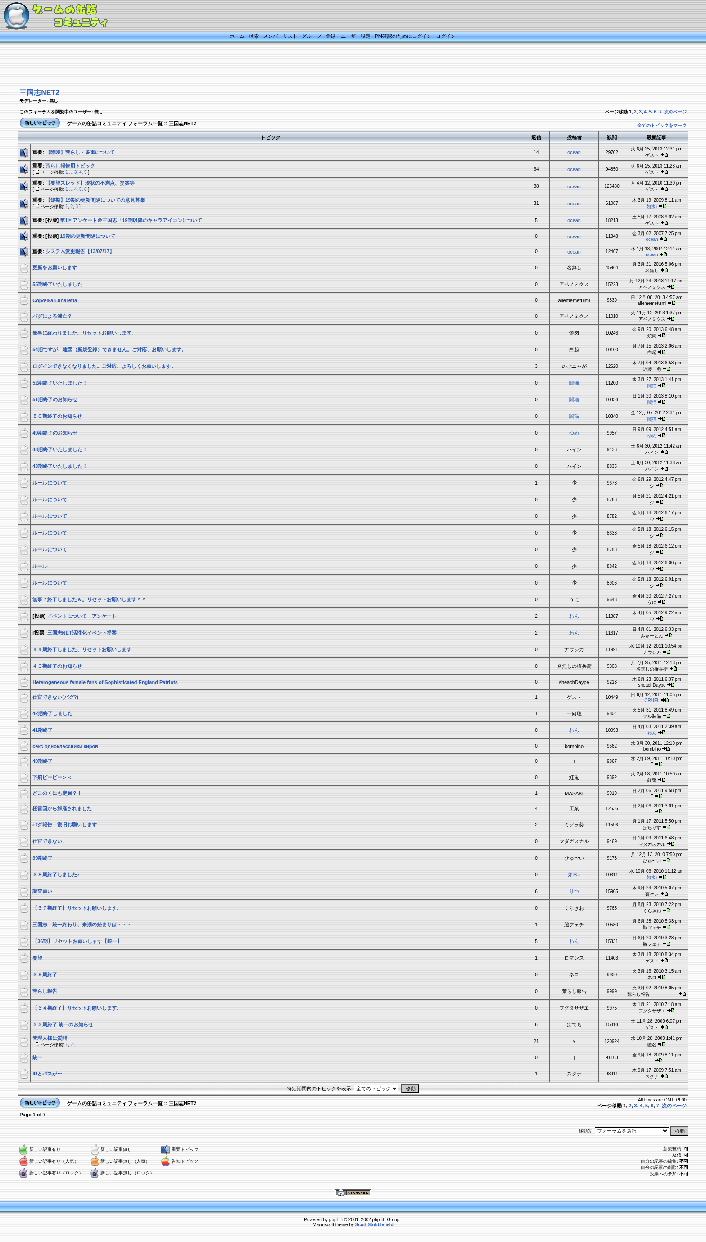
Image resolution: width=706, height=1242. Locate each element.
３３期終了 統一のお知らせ (62, 1024)
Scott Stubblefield (374, 1224)
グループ (311, 36)
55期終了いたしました (57, 284)
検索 (254, 36)
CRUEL (652, 700)
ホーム (237, 36)
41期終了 (42, 730)
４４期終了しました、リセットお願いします (81, 649)
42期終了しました (52, 713)
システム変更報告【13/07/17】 (79, 251)
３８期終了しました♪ (56, 874)
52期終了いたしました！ (59, 382)
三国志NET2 (39, 92)
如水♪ (652, 206)
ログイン (446, 36)
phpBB (336, 1219)
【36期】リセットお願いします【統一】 (77, 941)
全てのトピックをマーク (662, 125)
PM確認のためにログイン (403, 36)
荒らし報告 (52, 991)
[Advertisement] (342, 66)
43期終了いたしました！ (59, 466)
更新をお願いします (54, 267)
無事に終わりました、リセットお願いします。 (84, 332)
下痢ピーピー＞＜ (52, 777)
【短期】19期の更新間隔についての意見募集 (95, 200)
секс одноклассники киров (65, 746)
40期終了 (42, 761)
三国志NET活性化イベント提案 (82, 632)
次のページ (675, 111)
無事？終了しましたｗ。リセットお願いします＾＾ (89, 599)
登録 (330, 36)
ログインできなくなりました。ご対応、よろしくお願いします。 (104, 366)
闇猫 (574, 382)
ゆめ (574, 432)
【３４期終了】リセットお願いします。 (77, 1008)
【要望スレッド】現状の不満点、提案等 (90, 183)
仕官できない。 (49, 841)
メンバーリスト (280, 36)
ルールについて (49, 482)
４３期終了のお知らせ (57, 666)
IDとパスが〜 (47, 1073)
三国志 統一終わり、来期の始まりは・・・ (81, 924)
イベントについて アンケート (82, 616)
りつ (574, 891)
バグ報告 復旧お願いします (64, 824)
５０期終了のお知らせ (57, 416)
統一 (37, 1057)
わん (574, 616)
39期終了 (42, 858)
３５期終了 (44, 974)
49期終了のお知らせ (54, 432)
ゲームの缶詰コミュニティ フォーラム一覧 (115, 123)
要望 (37, 958)
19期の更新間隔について (87, 236)
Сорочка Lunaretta (54, 300)
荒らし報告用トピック (70, 165)
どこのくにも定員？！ (57, 793)
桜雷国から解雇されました (62, 808)
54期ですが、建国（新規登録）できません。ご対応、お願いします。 (109, 349)
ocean (574, 152)
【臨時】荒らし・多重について (80, 152)
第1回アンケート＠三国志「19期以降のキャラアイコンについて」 (133, 220)
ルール (39, 566)
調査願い (42, 891)
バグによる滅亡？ (52, 316)
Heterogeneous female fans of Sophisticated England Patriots (105, 682)
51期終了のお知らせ (54, 399)
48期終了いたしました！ (59, 449)
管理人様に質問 (49, 1038)
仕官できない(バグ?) (55, 697)
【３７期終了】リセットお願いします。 (77, 908)
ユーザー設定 (356, 36)
